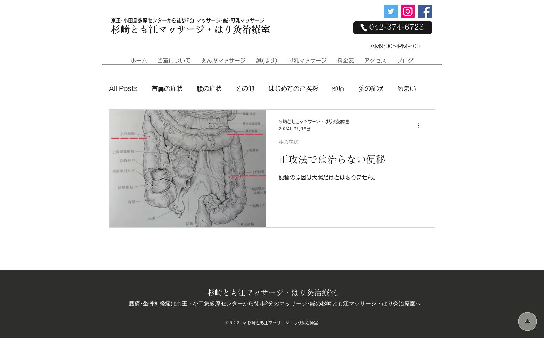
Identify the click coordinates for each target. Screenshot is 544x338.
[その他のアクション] (421, 125)
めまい (406, 88)
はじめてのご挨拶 (293, 88)
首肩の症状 (167, 88)
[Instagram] (408, 11)
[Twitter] (391, 11)
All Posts (123, 88)
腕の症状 (370, 88)
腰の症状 (209, 88)
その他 (245, 88)
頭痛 (338, 88)
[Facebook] (425, 11)
